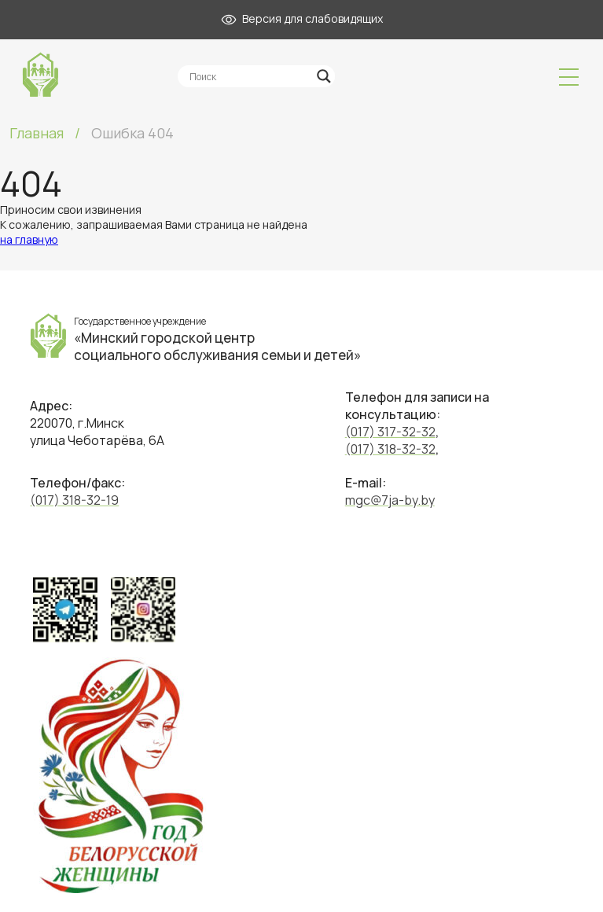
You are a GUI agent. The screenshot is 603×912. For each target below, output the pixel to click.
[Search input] (249, 76)
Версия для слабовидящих (302, 18)
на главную (29, 239)
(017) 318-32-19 (74, 500)
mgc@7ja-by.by (390, 500)
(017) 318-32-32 (390, 449)
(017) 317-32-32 (390, 431)
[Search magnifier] (324, 76)
